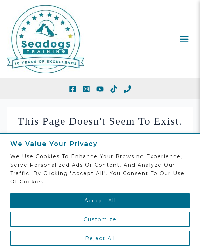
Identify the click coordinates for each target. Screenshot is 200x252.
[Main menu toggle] (184, 39)
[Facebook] (72, 89)
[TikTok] (113, 89)
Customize (100, 219)
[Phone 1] (127, 89)
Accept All (100, 200)
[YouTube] (100, 89)
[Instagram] (86, 89)
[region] (100, 192)
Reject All (100, 238)
